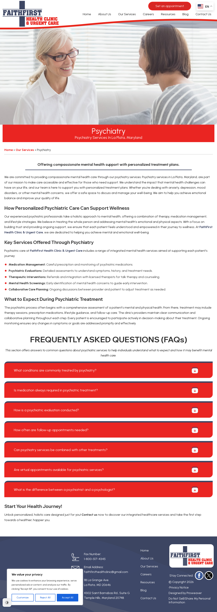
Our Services (127, 14)
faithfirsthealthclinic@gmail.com (106, 572)
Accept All (67, 597)
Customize (23, 597)
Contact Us (203, 14)
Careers (148, 14)
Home (87, 14)
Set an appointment (169, 6)
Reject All (45, 597)
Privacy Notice (179, 587)
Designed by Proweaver (185, 593)
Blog (185, 14)
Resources (168, 14)
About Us (104, 14)
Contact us (89, 515)
